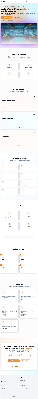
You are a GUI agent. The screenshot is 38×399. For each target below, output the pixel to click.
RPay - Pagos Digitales (22, 380)
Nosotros (2, 385)
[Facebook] (1, 381)
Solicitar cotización (25, 360)
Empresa (28, 1)
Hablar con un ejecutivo (13, 360)
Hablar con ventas (17, 17)
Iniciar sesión (35, 1)
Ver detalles (19, 109)
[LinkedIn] (5, 381)
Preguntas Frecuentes (3, 388)
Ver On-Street (10, 20)
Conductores (17, 1)
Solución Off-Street (15, 366)
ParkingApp (12, 1)
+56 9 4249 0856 (23, 385)
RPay (23, 1)
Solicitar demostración (6, 17)
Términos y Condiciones (3, 389)
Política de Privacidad (3, 391)
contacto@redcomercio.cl (24, 386)
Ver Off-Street (3, 20)
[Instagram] (3, 381)
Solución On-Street (23, 366)
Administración (2, 392)
